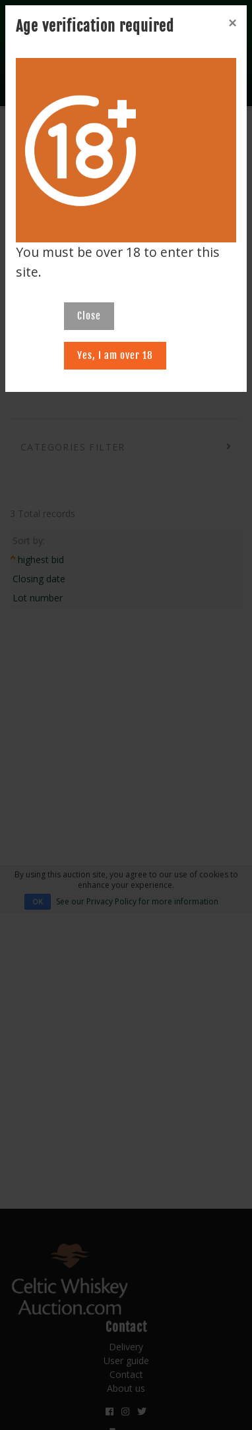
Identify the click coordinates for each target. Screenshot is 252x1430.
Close (89, 316)
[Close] (232, 23)
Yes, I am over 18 (115, 355)
